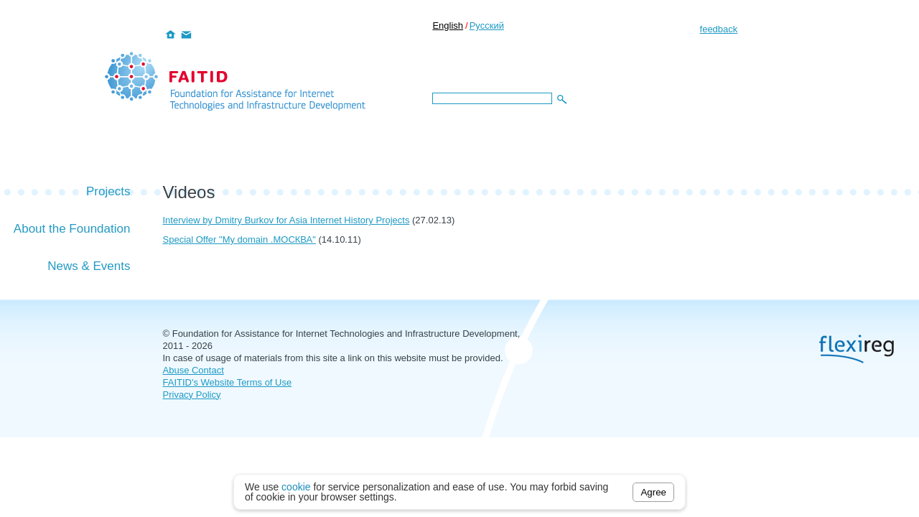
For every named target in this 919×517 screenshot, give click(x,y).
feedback (719, 29)
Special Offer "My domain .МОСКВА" (239, 239)
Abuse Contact (193, 370)
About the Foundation (72, 229)
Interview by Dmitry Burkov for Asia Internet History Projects (286, 220)
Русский (487, 25)
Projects (108, 191)
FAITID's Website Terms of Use (227, 382)
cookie (295, 487)
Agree (653, 492)
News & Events (88, 266)
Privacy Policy (192, 394)
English (447, 25)
